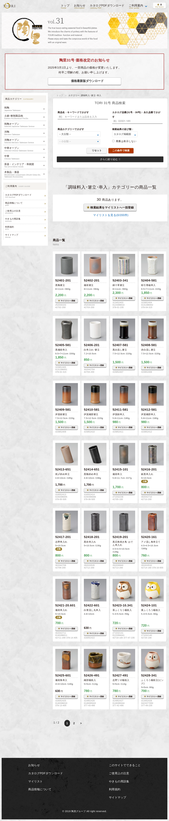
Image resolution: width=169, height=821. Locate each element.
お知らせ (79, 6)
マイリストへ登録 (66, 300)
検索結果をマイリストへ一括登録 (110, 207)
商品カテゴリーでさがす (71, 129)
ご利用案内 (136, 6)
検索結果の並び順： (123, 129)
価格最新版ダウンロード (87, 81)
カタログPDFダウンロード (107, 6)
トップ (65, 6)
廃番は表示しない (126, 141)
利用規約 (25, 228)
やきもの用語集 (25, 220)
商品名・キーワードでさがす (73, 112)
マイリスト (35, 781)
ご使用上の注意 (25, 212)
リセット (97, 150)
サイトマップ (25, 236)
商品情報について (25, 204)
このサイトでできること (125, 765)
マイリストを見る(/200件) (110, 215)
